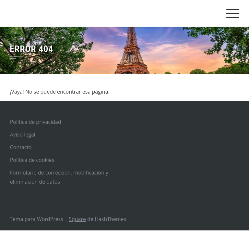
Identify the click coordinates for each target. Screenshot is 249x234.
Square (77, 219)
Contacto (21, 147)
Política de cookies (32, 159)
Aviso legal (22, 134)
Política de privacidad (35, 121)
